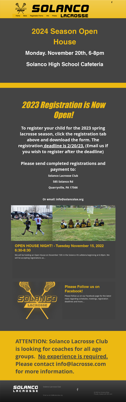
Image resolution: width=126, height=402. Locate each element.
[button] (36, 16)
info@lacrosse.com (81, 364)
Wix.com (109, 394)
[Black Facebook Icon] (112, 2)
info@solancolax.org (70, 199)
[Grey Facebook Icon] (77, 389)
